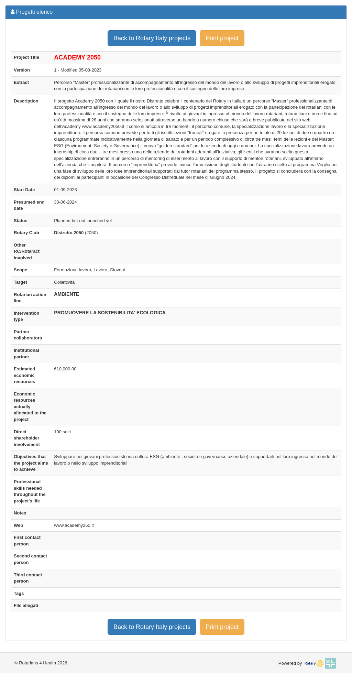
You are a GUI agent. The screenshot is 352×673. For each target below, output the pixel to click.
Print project (222, 38)
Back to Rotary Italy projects (151, 38)
